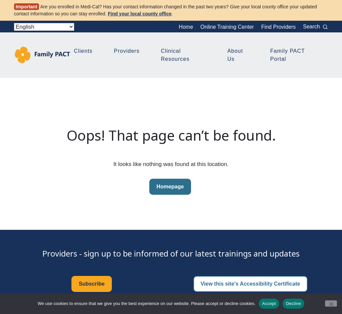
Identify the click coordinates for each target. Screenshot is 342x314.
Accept (269, 303)
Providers (127, 51)
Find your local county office (140, 13)
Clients (83, 51)
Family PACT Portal (287, 55)
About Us (235, 55)
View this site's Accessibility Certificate (250, 284)
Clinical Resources (175, 55)
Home (186, 27)
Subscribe (92, 284)
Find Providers (278, 27)
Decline (293, 303)
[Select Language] (44, 27)
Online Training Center (227, 27)
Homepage (170, 186)
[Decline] (331, 303)
